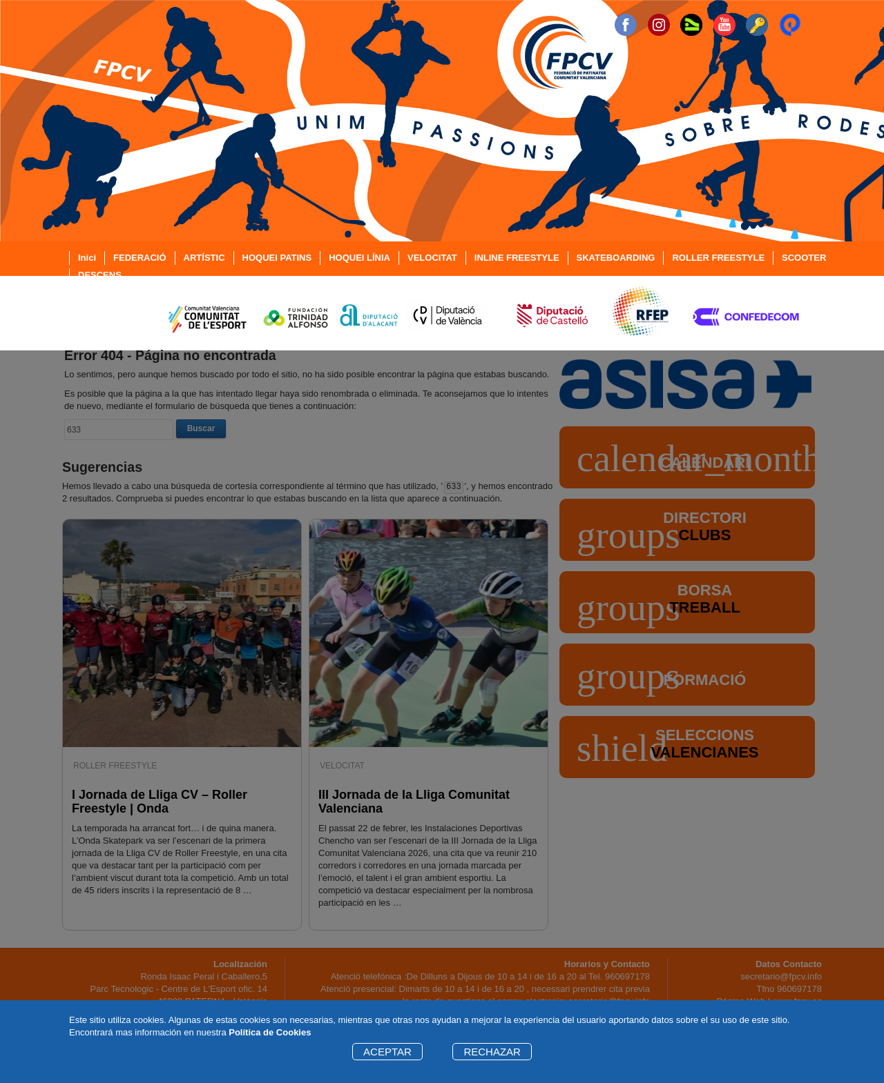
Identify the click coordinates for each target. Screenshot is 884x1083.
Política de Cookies (270, 1032)
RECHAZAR (492, 1051)
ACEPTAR (387, 1051)
